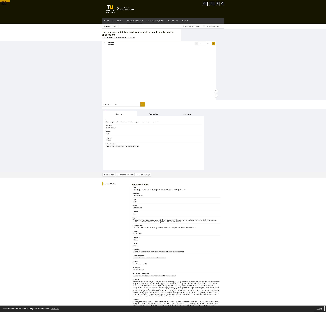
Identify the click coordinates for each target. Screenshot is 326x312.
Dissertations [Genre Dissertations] (138, 140)
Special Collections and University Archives (198, 303)
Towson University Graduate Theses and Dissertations (119, 37)
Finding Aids (173, 21)
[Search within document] (222, 33)
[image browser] (110, 45)
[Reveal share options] (212, 4)
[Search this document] (200, 33)
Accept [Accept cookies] (319, 309)
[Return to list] (111, 26)
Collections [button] (117, 21)
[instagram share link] (166, 290)
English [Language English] (190, 74)
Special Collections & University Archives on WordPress (181, 294)
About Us (185, 21)
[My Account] (217, 4)
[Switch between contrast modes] (222, 4)
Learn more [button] (55, 309)
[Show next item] (181, 45)
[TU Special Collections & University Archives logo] (120, 9)
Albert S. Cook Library (151, 303)
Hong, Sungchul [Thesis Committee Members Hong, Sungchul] (138, 245)
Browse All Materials (135, 21)
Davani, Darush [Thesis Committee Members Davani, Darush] (149, 245)
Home (106, 21)
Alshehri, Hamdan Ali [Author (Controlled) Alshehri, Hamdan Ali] (140, 257)
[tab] (191, 45)
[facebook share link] (171, 290)
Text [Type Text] (135, 134)
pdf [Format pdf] (189, 68)
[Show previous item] (164, 45)
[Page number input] (170, 45)
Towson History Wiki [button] (155, 21)
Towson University (107, 303)
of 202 (176, 45)
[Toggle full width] (183, 92)
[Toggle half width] (183, 97)
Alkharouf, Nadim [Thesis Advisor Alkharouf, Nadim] (139, 263)
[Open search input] (206, 4)
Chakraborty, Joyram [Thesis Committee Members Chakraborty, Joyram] (161, 245)
